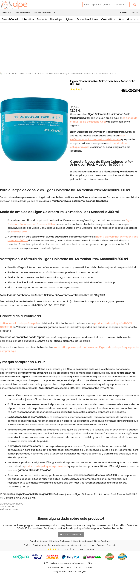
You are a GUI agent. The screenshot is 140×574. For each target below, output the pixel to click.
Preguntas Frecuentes (58, 545)
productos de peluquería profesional (46, 466)
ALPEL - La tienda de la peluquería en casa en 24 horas (70, 563)
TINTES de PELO (22, 12)
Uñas (120, 19)
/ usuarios (70, 549)
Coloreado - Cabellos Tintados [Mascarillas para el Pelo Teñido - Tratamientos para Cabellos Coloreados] (47, 73)
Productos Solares (87, 19)
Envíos (27, 545)
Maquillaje (56, 19)
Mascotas (132, 19)
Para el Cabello (10, 19)
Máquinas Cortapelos (60, 541)
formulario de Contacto (81, 449)
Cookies (100, 545)
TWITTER (88, 567)
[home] (14, 5)
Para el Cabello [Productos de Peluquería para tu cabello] (11, 73)
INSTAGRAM (53, 567)
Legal (91, 545)
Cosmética (107, 19)
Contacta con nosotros (112, 412)
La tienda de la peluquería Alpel (18, 323)
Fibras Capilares (102, 541)
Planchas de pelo (38, 541)
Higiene (69, 19)
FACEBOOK (66, 567)
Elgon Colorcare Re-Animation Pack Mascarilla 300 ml (90, 73)
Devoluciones (39, 545)
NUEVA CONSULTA (70, 534)
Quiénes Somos (78, 545)
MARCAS (7, 12)
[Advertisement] (70, 46)
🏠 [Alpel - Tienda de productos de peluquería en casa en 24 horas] (1, 73)
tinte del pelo (19, 231)
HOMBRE (123, 12)
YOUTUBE (78, 567)
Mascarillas (25, 73)
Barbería (42, 19)
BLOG (134, 12)
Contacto (111, 545)
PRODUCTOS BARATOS (44, 12)
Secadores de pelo (82, 541)
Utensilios (28, 19)
